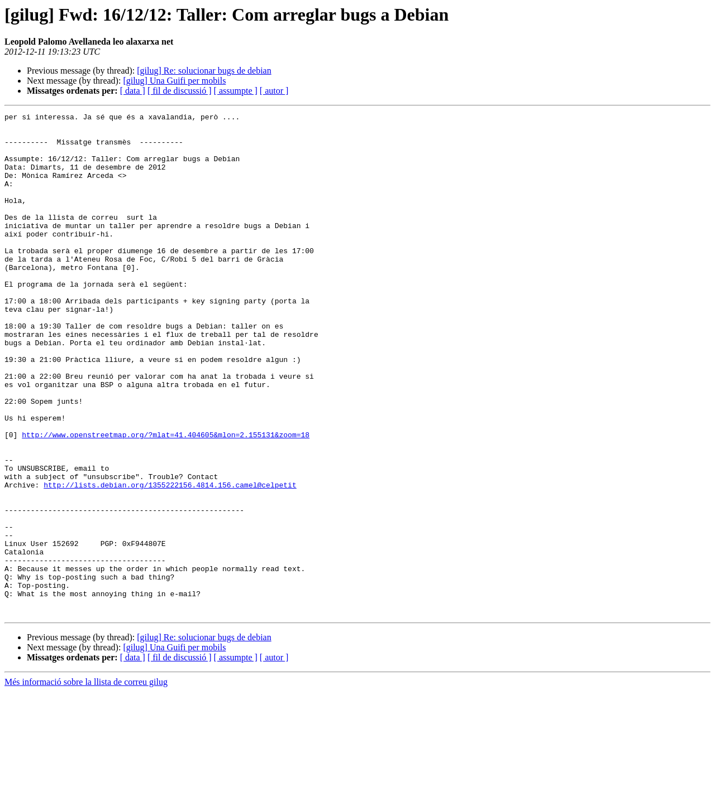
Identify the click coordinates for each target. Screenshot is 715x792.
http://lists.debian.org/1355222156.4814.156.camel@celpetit (170, 560)
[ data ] (132, 90)
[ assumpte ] (236, 90)
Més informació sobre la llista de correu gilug (86, 782)
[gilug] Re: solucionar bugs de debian (204, 70)
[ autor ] (274, 90)
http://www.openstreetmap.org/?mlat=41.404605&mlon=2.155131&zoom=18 (165, 500)
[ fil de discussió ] (179, 90)
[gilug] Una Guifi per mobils (174, 80)
